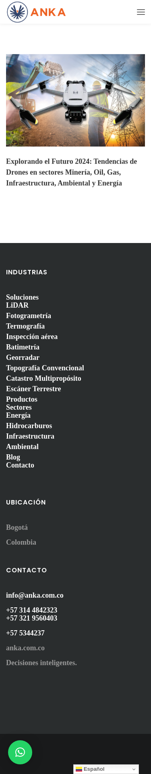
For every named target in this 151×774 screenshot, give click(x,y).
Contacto (20, 465)
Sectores (19, 407)
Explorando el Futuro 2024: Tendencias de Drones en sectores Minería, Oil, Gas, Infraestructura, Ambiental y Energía (71, 172)
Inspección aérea (32, 337)
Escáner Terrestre (33, 389)
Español (90, 769)
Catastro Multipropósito (43, 378)
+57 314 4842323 (31, 610)
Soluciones (22, 297)
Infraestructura (30, 436)
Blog (13, 457)
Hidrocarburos (29, 426)
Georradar (22, 357)
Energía (18, 415)
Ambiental (22, 447)
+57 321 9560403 (31, 618)
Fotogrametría (28, 316)
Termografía (25, 326)
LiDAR (17, 305)
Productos (21, 399)
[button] (20, 752)
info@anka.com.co (35, 595)
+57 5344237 (25, 633)
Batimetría (22, 347)
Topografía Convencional (45, 368)
